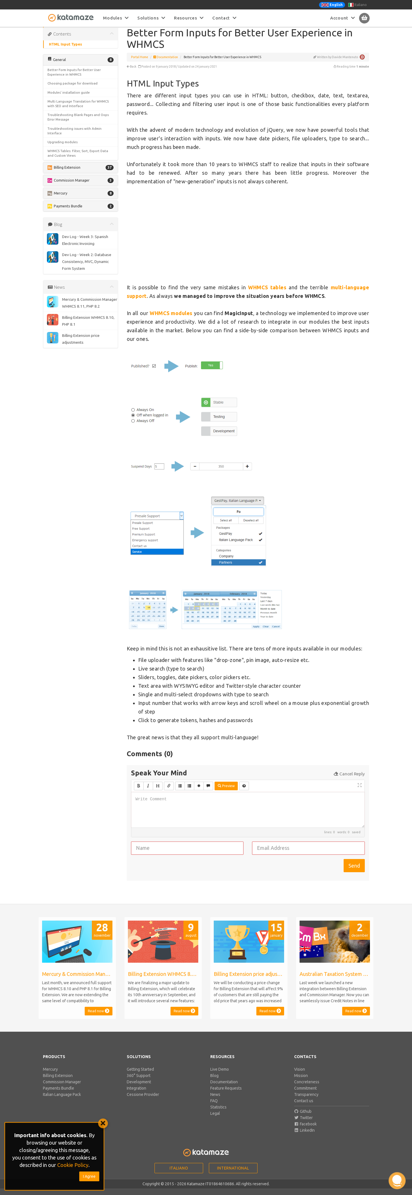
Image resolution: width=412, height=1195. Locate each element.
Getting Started (140, 1076)
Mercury (50, 1076)
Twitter (303, 1124)
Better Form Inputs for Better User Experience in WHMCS (74, 78)
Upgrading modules (62, 148)
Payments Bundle (58, 1094)
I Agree (89, 1176)
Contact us (303, 1107)
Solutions (151, 17)
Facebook (305, 1130)
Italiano (357, 5)
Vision (299, 1076)
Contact (224, 17)
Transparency (306, 1101)
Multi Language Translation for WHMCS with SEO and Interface (78, 110)
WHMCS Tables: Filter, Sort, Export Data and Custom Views (77, 160)
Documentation (165, 63)
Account (342, 17)
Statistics (218, 1113)
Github (303, 1118)
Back (131, 73)
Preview (226, 792)
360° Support (138, 1082)
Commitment (305, 1094)
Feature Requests (226, 1094)
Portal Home (139, 63)
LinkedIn (304, 1137)
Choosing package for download (72, 90)
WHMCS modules (171, 320)
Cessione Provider (143, 1101)
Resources (189, 17)
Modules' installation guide (68, 99)
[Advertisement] (248, 241)
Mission (301, 1082)
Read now (98, 1017)
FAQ (214, 1107)
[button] (80, 66)
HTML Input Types (65, 51)
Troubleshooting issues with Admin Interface (74, 137)
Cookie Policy (72, 1165)
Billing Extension (58, 1082)
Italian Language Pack (62, 1101)
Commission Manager (62, 1088)
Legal (215, 1120)
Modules (116, 17)
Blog (214, 1082)
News (215, 1101)
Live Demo (219, 1076)
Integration (136, 1094)
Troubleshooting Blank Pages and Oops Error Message (78, 123)
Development (139, 1088)
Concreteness (306, 1088)
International (233, 1174)
